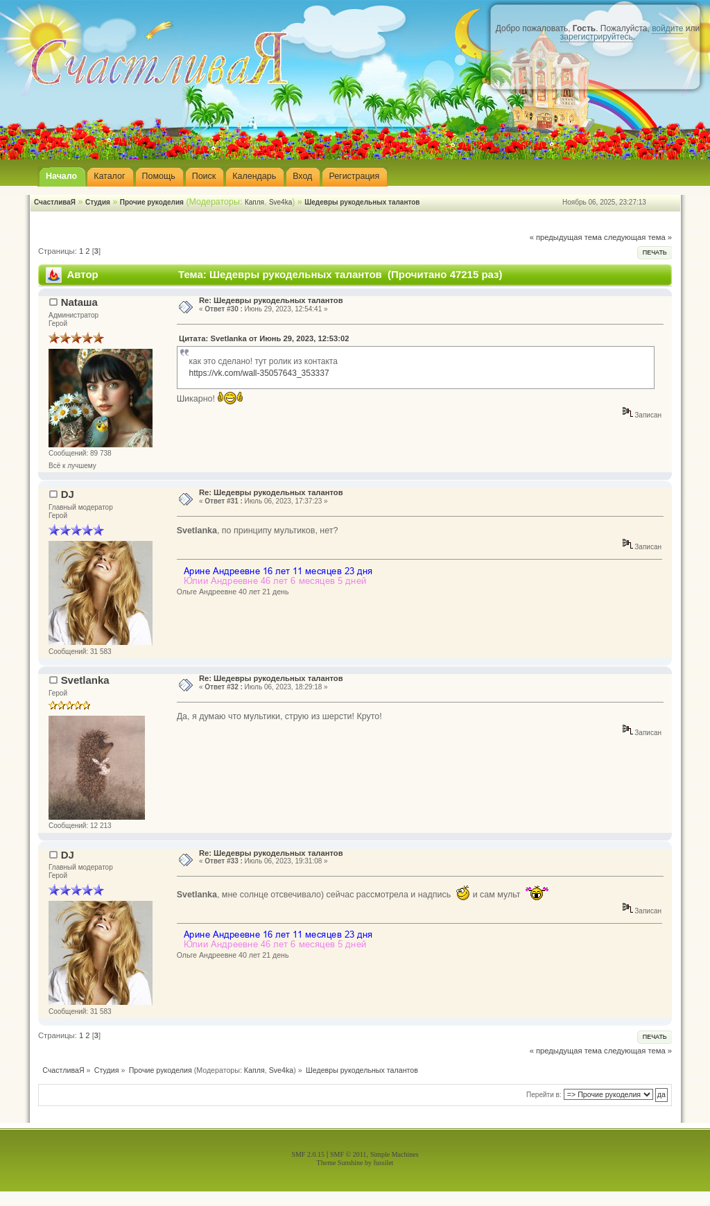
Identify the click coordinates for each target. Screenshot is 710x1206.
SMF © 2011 (348, 1154)
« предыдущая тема (566, 237)
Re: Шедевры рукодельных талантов (271, 300)
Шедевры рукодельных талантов (361, 202)
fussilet (384, 1162)
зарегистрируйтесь (596, 37)
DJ (67, 494)
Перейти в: (544, 1095)
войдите (667, 28)
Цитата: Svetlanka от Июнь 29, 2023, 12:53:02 (264, 338)
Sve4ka (280, 202)
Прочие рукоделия (152, 202)
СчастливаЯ (55, 202)
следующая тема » (638, 237)
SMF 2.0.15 (307, 1154)
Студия (97, 202)
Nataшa (79, 302)
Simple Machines (394, 1154)
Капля (254, 202)
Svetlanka (85, 680)
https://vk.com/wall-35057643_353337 (259, 373)
